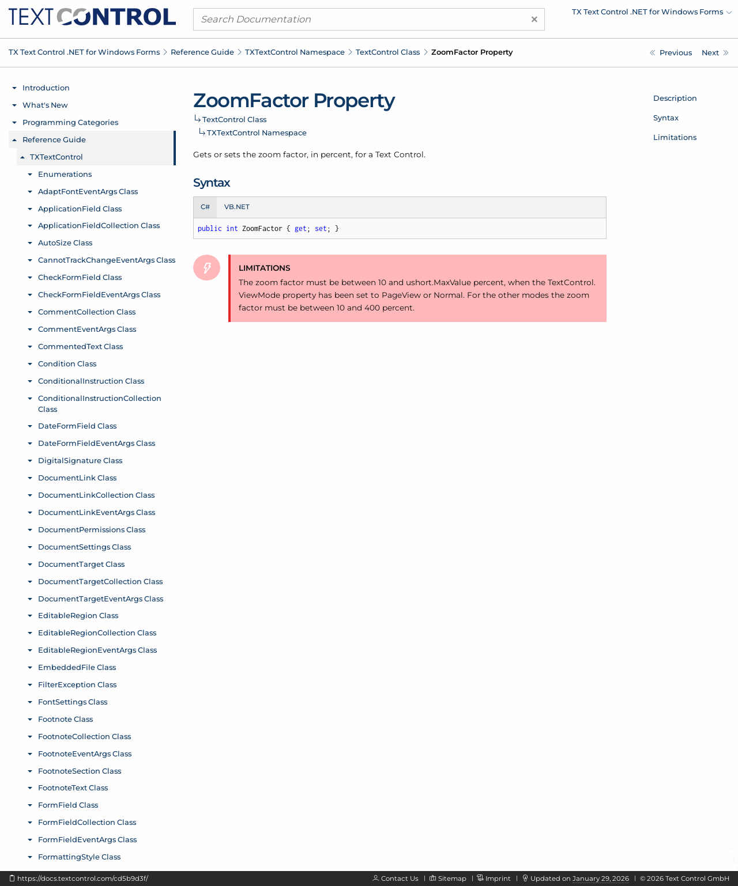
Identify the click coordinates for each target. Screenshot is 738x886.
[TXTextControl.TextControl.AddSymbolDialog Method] (715, 53)
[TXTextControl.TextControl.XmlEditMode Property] (671, 53)
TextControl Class (388, 51)
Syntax (666, 117)
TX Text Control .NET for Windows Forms (84, 51)
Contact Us (400, 878)
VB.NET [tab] (237, 207)
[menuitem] (631, 14)
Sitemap (452, 878)
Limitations (674, 137)
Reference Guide (202, 51)
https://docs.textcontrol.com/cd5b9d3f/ (82, 878)
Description (675, 98)
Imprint (498, 878)
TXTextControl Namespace (295, 51)
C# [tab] (205, 207)
